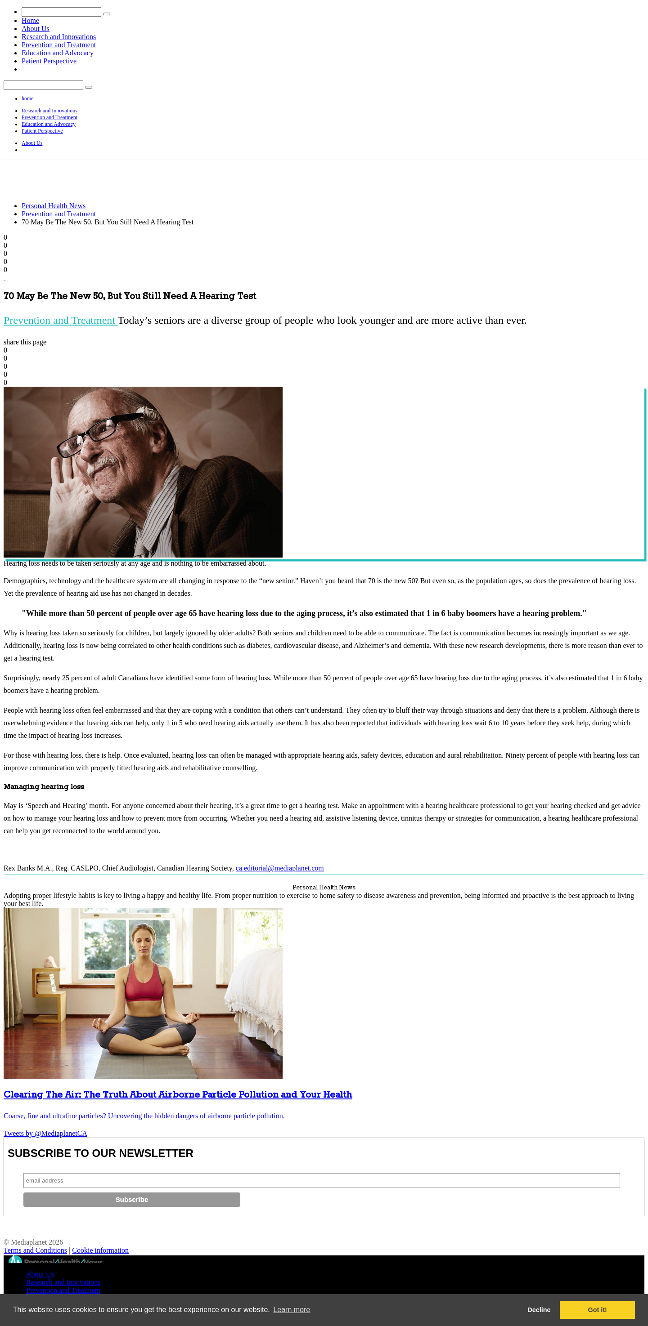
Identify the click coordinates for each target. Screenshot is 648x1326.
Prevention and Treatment (59, 45)
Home (30, 20)
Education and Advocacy (58, 53)
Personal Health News (54, 206)
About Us (36, 28)
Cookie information (100, 1250)
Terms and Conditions (35, 1250)
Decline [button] (538, 1309)
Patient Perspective (49, 61)
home (28, 98)
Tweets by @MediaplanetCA (45, 1133)
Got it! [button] (597, 1309)
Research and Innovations (59, 36)
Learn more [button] (291, 1309)
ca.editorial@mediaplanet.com (280, 868)
